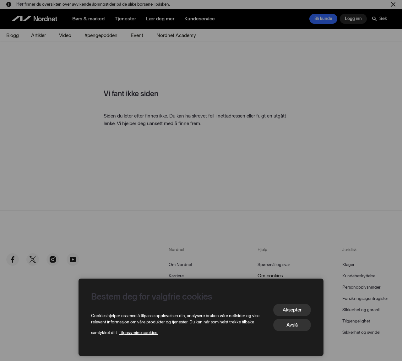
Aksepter (292, 310)
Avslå (292, 325)
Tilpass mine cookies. (138, 332)
